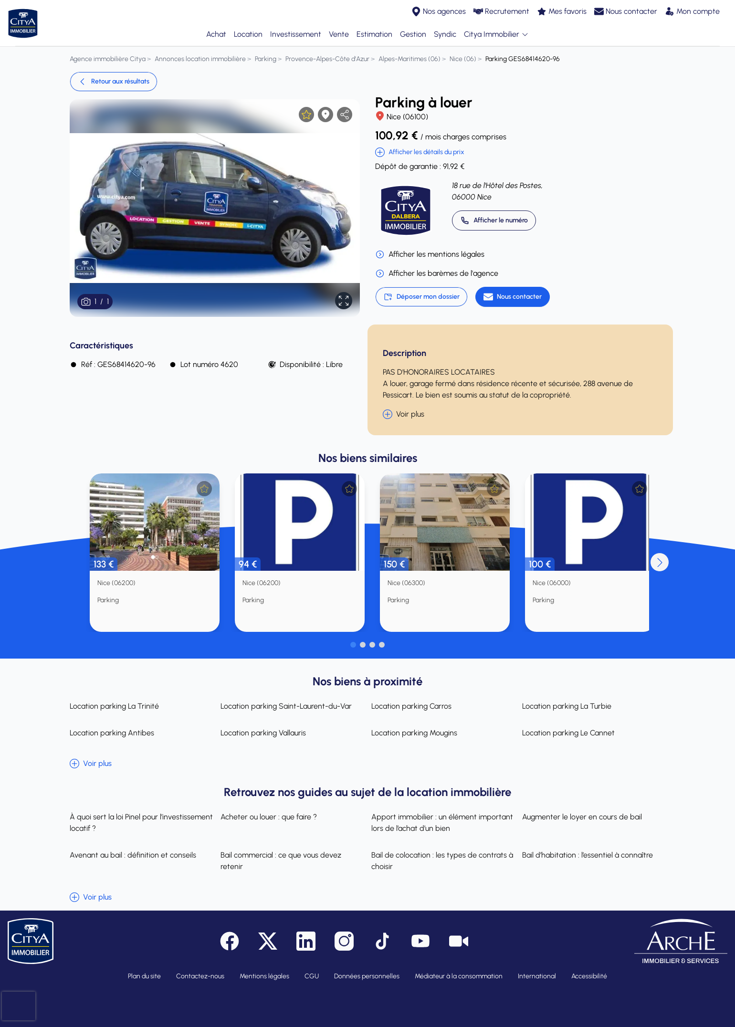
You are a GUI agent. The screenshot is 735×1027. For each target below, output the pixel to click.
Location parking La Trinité (114, 706)
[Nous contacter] (512, 297)
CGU (311, 976)
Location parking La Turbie (566, 706)
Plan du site (144, 976)
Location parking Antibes (112, 732)
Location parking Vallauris (263, 732)
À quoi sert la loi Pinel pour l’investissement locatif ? (141, 822)
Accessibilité (589, 976)
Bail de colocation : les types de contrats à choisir (442, 860)
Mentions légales (264, 976)
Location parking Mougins (414, 732)
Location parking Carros (411, 706)
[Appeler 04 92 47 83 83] (494, 220)
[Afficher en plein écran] (343, 300)
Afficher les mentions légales (429, 254)
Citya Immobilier (496, 34)
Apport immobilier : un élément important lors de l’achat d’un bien (442, 822)
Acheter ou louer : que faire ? (268, 816)
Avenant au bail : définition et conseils (133, 854)
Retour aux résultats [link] (113, 81)
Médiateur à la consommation (459, 976)
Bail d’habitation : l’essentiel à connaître (587, 854)
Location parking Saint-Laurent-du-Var (286, 706)
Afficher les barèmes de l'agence (436, 273)
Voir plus (403, 414)
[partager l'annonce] (344, 114)
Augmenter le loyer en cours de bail (582, 816)
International (537, 976)
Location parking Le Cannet (568, 732)
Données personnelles (366, 976)
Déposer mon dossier (421, 297)
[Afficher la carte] (325, 114)
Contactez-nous (200, 976)
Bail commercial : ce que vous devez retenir (280, 860)
